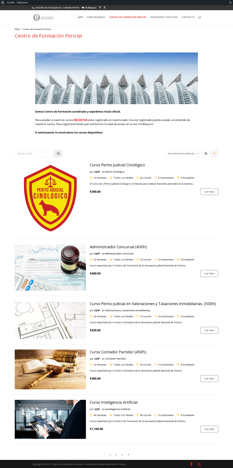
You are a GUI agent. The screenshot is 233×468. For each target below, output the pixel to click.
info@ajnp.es (146, 124)
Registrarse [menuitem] (22, 2)
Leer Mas (209, 190)
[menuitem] (3, 2)
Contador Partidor (115, 358)
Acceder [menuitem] (11, 2)
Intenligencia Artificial (117, 408)
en (103, 171)
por (91, 171)
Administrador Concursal (119, 253)
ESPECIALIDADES (96, 18)
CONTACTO (188, 18)
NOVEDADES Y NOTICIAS (164, 18)
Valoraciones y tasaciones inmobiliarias (127, 309)
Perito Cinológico (114, 171)
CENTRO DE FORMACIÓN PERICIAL (127, 18)
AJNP (80, 18)
